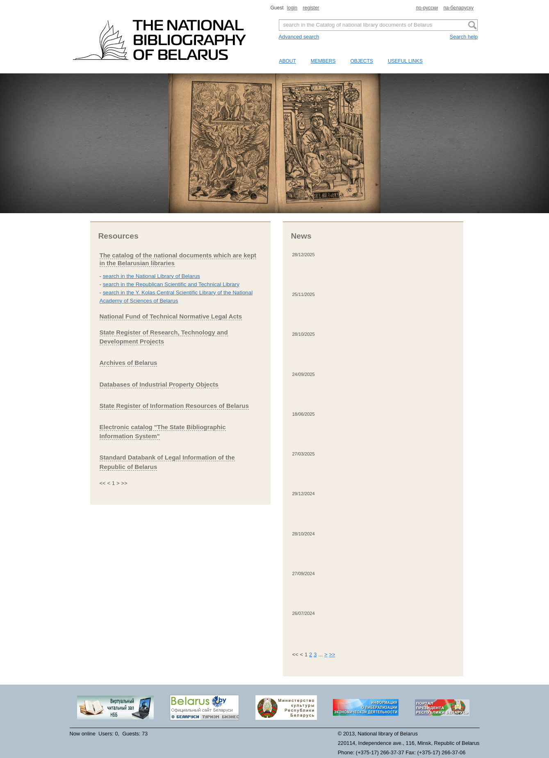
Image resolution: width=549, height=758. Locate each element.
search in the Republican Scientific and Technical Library (171, 284)
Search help (464, 37)
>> (332, 654)
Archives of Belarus (128, 362)
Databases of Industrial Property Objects (159, 384)
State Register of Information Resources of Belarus (174, 405)
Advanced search (299, 37)
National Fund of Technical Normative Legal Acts (171, 316)
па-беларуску (458, 8)
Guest (278, 8)
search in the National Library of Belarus (151, 276)
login (292, 8)
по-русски (427, 8)
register (311, 8)
